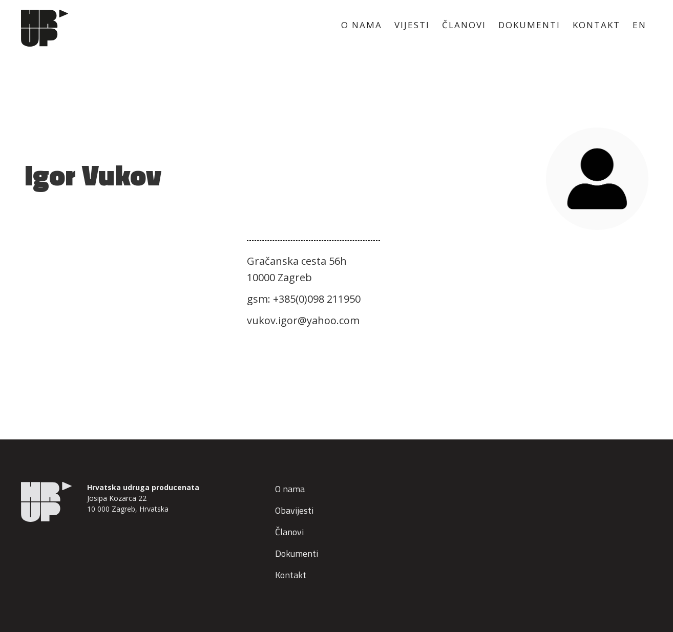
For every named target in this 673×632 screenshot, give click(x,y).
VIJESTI (412, 25)
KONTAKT (596, 25)
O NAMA (361, 25)
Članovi (289, 532)
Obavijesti (294, 510)
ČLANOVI (464, 25)
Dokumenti (296, 553)
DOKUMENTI (529, 25)
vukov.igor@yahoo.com (303, 320)
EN (639, 25)
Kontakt (290, 575)
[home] (44, 28)
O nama (290, 489)
